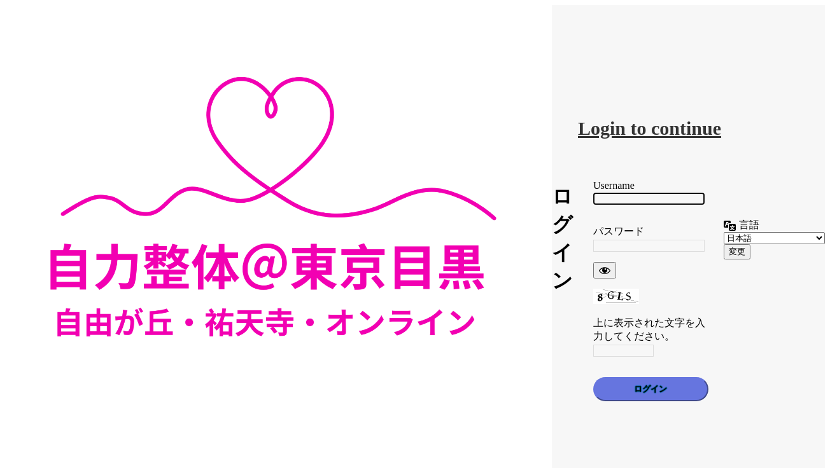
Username (614, 185)
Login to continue (649, 128)
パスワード (618, 231)
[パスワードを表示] (604, 270)
